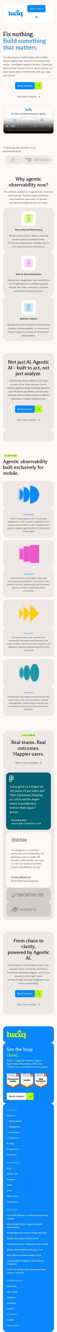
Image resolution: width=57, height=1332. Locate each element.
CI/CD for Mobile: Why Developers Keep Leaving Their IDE (26, 1271)
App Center (12, 1292)
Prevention (14, 1138)
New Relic (12, 1286)
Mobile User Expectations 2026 (22, 1238)
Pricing (10, 1143)
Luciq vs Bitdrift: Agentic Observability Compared (25, 1262)
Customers (12, 1202)
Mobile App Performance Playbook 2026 (27, 1233)
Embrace (11, 1297)
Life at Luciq (13, 1325)
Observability (15, 1121)
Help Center (12, 1196)
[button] (36, 17)
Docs (9, 1190)
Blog (9, 1168)
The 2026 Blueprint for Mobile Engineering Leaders (27, 1217)
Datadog (11, 1303)
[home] (15, 13)
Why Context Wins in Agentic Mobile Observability (24, 1226)
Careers (11, 1320)
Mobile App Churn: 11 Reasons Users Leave (27, 1244)
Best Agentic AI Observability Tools (24, 1255)
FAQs (9, 1185)
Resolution (14, 1132)
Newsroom (12, 1174)
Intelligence (14, 1126)
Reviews (11, 1179)
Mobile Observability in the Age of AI (24, 1249)
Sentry (10, 1308)
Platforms (12, 1154)
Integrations (13, 1149)
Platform (11, 1115)
